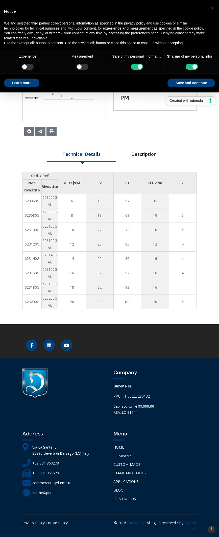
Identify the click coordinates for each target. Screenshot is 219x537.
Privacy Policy (33, 522)
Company (122, 455)
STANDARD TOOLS (129, 473)
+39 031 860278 (45, 463)
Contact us (124, 498)
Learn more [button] (21, 83)
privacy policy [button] (134, 23)
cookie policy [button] (193, 28)
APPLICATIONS (126, 481)
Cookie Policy (57, 522)
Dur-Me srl (136, 522)
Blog (118, 490)
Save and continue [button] (191, 83)
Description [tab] (144, 154)
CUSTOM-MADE (126, 464)
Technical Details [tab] (81, 154)
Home (118, 447)
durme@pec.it (43, 492)
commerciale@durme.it (51, 482)
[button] (212, 8)
